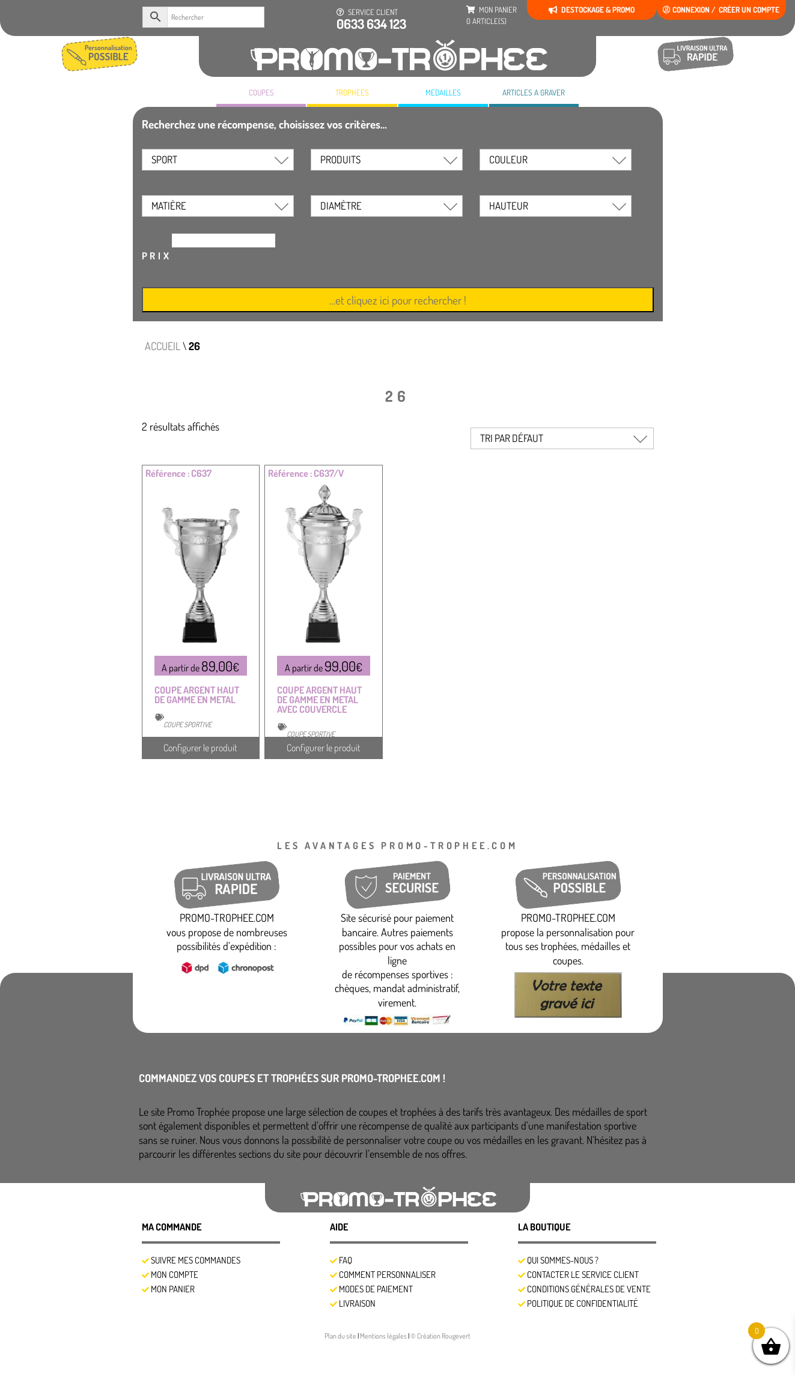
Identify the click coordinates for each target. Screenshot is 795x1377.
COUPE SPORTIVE (187, 724)
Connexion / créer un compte (721, 9)
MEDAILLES (443, 92)
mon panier (491, 15)
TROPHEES (352, 92)
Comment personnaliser (387, 1274)
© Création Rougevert (440, 1335)
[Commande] (562, 438)
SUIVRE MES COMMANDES (195, 1260)
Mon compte (174, 1274)
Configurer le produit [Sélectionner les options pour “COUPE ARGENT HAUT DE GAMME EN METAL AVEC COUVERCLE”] (324, 748)
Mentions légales (384, 1335)
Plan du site (341, 1335)
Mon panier (173, 1289)
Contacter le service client (583, 1274)
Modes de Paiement (376, 1289)
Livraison (357, 1303)
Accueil (162, 346)
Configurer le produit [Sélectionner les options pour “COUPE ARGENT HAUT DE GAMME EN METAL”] (200, 748)
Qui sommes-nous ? (563, 1260)
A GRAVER (533, 92)
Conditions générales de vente (589, 1289)
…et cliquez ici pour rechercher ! (397, 299)
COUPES (261, 92)
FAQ (345, 1260)
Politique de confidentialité (582, 1303)
